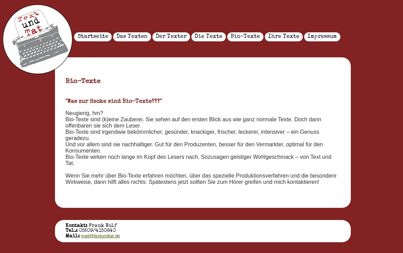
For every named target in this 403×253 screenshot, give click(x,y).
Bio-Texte (245, 37)
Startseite (93, 37)
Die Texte (208, 37)
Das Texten (132, 37)
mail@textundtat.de (100, 235)
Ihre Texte (283, 37)
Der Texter (171, 37)
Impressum (322, 37)
